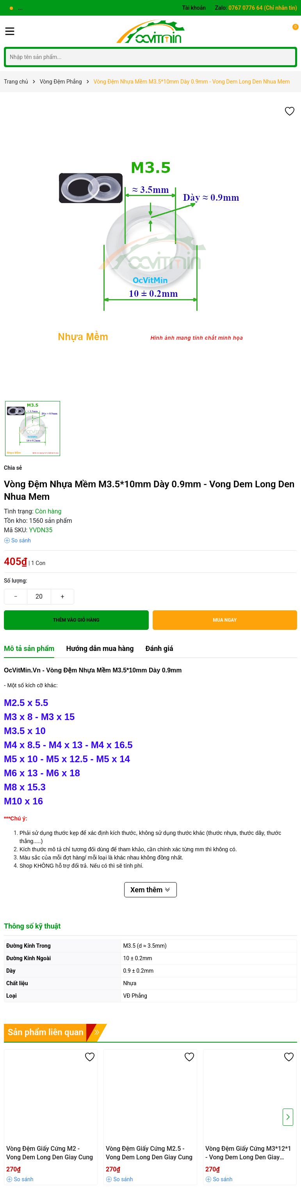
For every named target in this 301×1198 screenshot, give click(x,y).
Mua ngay (225, 620)
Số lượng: (15, 581)
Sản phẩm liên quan (46, 1032)
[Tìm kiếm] (287, 57)
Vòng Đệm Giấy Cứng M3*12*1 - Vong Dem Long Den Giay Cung (248, 1153)
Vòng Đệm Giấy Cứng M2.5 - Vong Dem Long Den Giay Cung (149, 1153)
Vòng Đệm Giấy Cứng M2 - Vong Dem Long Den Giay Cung (49, 1153)
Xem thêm (150, 890)
